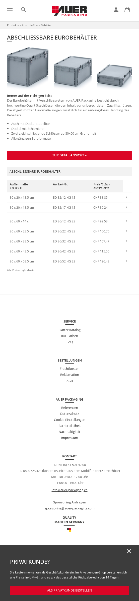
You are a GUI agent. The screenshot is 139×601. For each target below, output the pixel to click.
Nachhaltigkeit (69, 431)
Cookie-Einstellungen (69, 419)
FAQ (69, 342)
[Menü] (10, 9)
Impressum (69, 437)
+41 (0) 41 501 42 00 (71, 464)
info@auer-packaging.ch (70, 490)
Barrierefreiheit (69, 425)
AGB (69, 381)
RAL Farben (69, 336)
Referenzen (69, 407)
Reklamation (69, 374)
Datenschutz (69, 413)
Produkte (13, 25)
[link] (116, 9)
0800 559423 (32, 470)
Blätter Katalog (69, 330)
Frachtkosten (70, 368)
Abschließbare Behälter (37, 25)
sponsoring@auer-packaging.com (70, 508)
